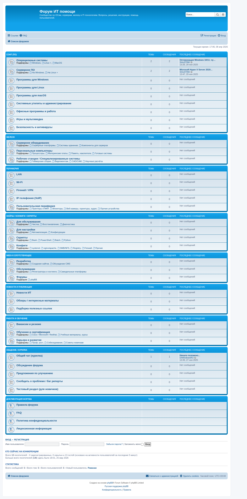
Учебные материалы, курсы (73, 335)
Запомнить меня (134, 444)
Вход (8, 439)
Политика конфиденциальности (36, 420)
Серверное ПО (25, 69)
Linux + (46, 63)
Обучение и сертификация (33, 332)
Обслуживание (25, 269)
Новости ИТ (23, 292)
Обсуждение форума (29, 365)
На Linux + (51, 72)
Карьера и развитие (28, 340)
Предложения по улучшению (34, 373)
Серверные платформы (42, 145)
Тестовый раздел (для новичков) (37, 389)
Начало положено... (190, 355)
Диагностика (67, 224)
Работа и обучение (16, 318)
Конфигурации (56, 232)
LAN (19, 174)
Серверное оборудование (32, 142)
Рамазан (92, 468)
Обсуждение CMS (60, 264)
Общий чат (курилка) (29, 355)
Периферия (12, 169)
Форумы (21, 277)
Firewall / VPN (24, 190)
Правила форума (27, 404)
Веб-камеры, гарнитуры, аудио (80, 208)
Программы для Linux (30, 87)
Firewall (87, 248)
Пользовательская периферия (35, 206)
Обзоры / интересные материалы (37, 300)
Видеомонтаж (60, 161)
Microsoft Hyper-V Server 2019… (196, 69)
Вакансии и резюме (28, 324)
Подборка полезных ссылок (34, 308)
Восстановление (49, 224)
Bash (33, 240)
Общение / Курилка (16, 350)
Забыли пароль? (114, 444)
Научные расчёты (93, 161)
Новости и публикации (19, 287)
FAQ (19, 412)
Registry (76, 248)
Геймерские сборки (40, 161)
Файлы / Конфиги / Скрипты (21, 216)
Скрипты (22, 237)
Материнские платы (57, 153)
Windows (35, 63)
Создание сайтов (39, 264)
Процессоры (37, 153)
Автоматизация (38, 232)
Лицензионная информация (34, 428)
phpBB (32, 279)
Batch (56, 240)
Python (66, 240)
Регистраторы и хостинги (43, 271)
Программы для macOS (31, 95)
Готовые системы (102, 153)
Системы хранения (67, 145)
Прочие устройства (108, 208)
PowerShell (44, 240)
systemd (35, 248)
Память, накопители (80, 153)
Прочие (98, 248)
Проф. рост (36, 342)
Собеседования (53, 342)
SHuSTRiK (185, 62)
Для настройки (25, 229)
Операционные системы (31, 60)
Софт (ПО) (11, 55)
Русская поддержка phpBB (116, 486)
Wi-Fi (19, 182)
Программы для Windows (32, 79)
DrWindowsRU (187, 358)
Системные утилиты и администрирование (43, 103)
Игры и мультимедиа (29, 119)
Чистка (34, 224)
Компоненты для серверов (93, 145)
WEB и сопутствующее (18, 255)
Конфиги (21, 245)
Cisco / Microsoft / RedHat (43, 335)
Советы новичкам (74, 342)
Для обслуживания (28, 221)
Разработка (23, 261)
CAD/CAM (75, 161)
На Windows (37, 72)
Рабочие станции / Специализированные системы (48, 158)
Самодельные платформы (72, 271)
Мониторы (56, 208)
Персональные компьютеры (34, 150)
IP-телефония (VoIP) (28, 198)
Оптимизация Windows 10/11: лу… (198, 60)
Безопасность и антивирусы (34, 127)
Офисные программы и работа (36, 111)
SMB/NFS (63, 248)
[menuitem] (23, 35)
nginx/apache (48, 248)
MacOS (57, 63)
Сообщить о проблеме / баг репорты (39, 381)
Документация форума (19, 399)
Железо (10, 137)
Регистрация (21, 439)
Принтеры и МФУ (39, 208)
